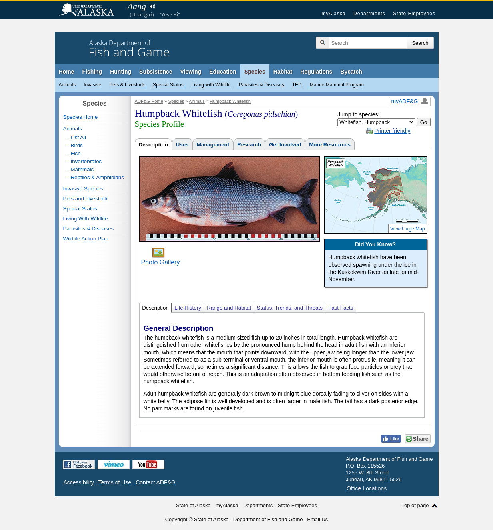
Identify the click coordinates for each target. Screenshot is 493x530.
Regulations (316, 71)
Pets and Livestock (85, 199)
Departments (369, 13)
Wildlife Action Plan (85, 239)
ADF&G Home (149, 101)
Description (153, 145)
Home (66, 71)
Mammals (82, 169)
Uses (182, 145)
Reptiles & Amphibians (97, 177)
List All (78, 137)
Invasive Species (83, 189)
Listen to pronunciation (153, 6)
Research (249, 145)
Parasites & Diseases (261, 85)
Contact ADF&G (156, 482)
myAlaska (333, 13)
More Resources (330, 145)
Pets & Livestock (127, 85)
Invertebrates (86, 161)
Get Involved (285, 145)
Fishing (92, 71)
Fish (76, 153)
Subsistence (155, 71)
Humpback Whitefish (230, 101)
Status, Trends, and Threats (290, 308)
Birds (77, 145)
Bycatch (351, 71)
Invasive (92, 85)
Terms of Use (114, 482)
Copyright (176, 519)
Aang (137, 6)
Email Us (317, 519)
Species (254, 71)
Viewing (191, 71)
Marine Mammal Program (337, 85)
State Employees (414, 13)
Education (222, 71)
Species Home (80, 117)
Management (213, 145)
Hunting (120, 71)
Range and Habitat (229, 308)
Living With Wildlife (85, 219)
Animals (67, 85)
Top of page (415, 505)
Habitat (282, 71)
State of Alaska (90, 10)
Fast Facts (340, 308)
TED (297, 85)
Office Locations (367, 488)
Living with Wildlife (211, 85)
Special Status (168, 85)
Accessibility (79, 482)
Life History (187, 308)
